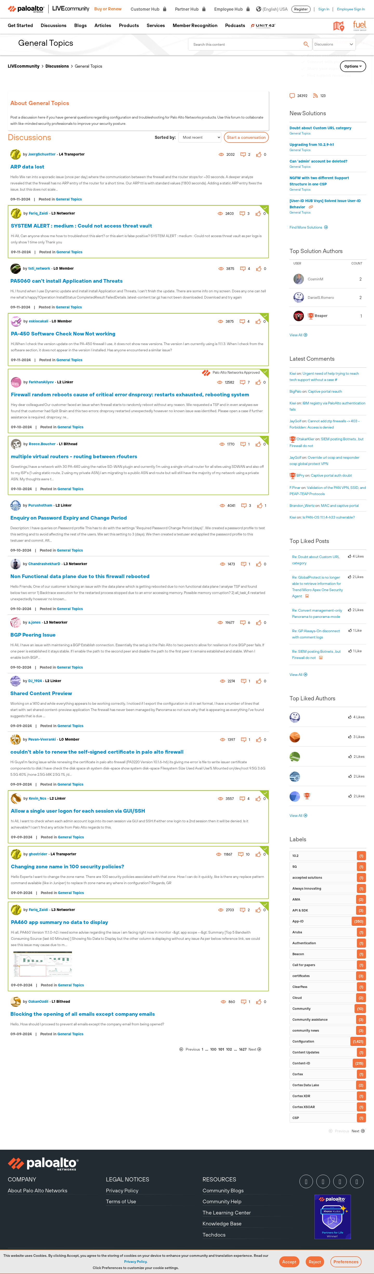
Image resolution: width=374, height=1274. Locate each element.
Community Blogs (223, 1190)
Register (301, 9)
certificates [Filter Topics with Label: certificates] (301, 976)
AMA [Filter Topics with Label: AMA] (296, 899)
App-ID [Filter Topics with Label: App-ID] (298, 921)
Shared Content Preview (41, 693)
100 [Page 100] (213, 1049)
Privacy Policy (135, 1261)
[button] (289, 1261)
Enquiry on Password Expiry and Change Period (68, 518)
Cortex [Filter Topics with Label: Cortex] (297, 1074)
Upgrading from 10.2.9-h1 (312, 145)
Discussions (53, 25)
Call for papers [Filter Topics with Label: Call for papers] (303, 965)
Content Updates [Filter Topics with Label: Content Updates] (305, 1052)
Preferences (345, 1261)
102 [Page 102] (229, 1049)
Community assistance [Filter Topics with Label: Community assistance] (310, 1019)
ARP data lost (27, 167)
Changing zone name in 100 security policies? (67, 866)
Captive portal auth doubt (331, 475)
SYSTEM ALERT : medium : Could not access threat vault (81, 226)
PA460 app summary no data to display (59, 922)
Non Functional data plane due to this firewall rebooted (80, 576)
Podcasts (235, 25)
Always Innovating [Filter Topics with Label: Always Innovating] (306, 888)
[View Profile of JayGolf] (295, 421)
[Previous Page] (189, 1049)
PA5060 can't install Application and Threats (66, 281)
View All (296, 335)
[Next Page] (258, 1049)
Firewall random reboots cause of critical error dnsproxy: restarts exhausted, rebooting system (130, 394)
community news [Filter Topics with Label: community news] (305, 1030)
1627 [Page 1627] (242, 1049)
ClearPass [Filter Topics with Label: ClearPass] (299, 987)
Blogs (80, 25)
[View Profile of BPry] (300, 475)
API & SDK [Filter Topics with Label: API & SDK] (300, 910)
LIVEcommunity (23, 66)
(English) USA (272, 9)
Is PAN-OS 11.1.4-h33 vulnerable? (329, 517)
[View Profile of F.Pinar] (295, 487)
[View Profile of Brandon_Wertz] (302, 505)
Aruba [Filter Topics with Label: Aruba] (297, 932)
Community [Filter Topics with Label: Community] (301, 1009)
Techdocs (214, 1235)
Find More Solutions (306, 227)
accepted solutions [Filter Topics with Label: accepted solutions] (307, 877)
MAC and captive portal (340, 505)
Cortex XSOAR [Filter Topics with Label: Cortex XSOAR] (303, 1107)
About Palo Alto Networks (37, 1190)
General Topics (69, 199)
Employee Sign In (351, 9)
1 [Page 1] (202, 1049)
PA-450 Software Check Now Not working (63, 334)
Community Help (222, 1201)
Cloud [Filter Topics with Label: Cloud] (297, 998)
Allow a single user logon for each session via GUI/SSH (78, 811)
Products (129, 25)
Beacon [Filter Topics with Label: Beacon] (298, 954)
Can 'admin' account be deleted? (319, 161)
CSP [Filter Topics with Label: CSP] (295, 1118)
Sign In (323, 9)
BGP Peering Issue (33, 635)
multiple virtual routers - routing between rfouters (74, 456)
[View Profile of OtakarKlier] (306, 439)
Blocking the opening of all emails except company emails (82, 1014)
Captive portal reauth (325, 391)
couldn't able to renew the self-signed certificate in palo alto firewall (97, 752)
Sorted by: (165, 137)
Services (156, 25)
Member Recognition (195, 25)
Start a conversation (246, 137)
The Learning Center (227, 1212)
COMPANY (22, 1179)
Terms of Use (121, 1201)
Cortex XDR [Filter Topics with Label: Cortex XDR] (301, 1096)
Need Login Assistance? (343, 80)
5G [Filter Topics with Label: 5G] (294, 867)
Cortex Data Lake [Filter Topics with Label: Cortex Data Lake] (305, 1085)
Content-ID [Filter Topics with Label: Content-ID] (301, 1063)
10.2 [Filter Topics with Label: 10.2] (295, 856)
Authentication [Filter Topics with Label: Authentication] (304, 943)
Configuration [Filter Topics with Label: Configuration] (303, 1041)
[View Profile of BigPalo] (296, 391)
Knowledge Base (222, 1223)
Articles (103, 25)
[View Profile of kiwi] (293, 373)
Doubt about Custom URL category (320, 128)
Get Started (20, 25)
